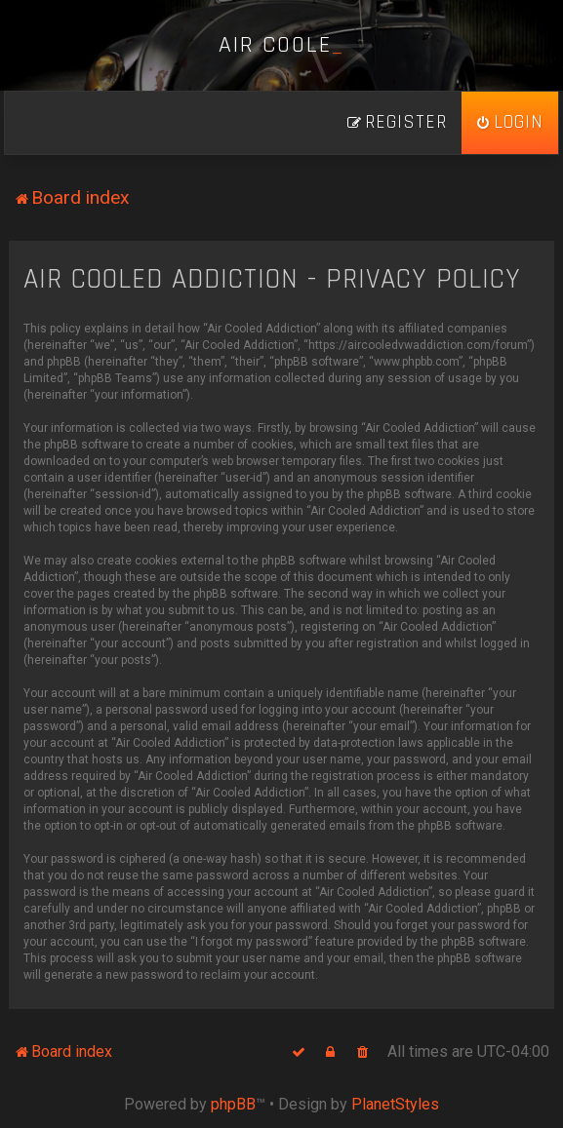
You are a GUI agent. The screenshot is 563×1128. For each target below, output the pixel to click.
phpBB (233, 1104)
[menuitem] (510, 123)
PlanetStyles (395, 1104)
